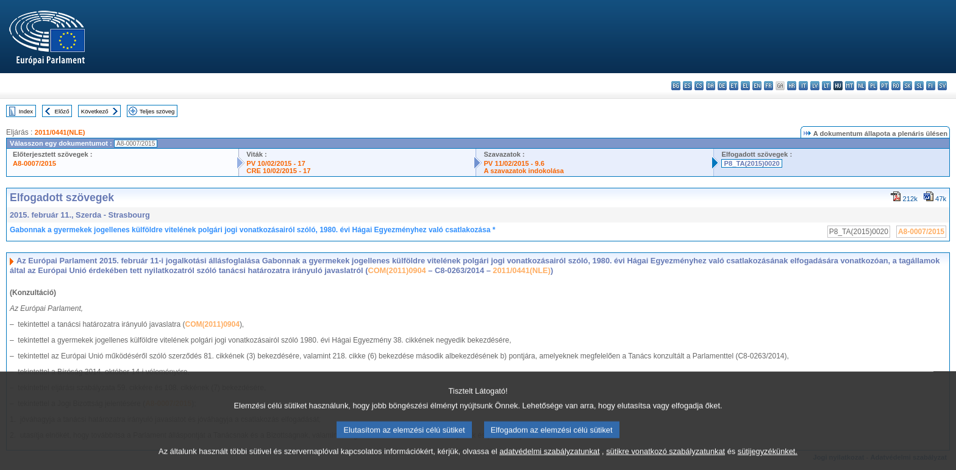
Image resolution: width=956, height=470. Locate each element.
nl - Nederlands (861, 85)
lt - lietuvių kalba (826, 85)
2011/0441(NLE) (60, 132)
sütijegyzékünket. (767, 461)
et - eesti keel (733, 85)
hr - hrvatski (791, 85)
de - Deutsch (722, 85)
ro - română (896, 85)
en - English (757, 85)
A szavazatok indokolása (523, 170)
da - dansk (710, 85)
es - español (687, 85)
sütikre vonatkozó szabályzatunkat (665, 461)
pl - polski (872, 85)
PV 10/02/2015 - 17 (275, 163)
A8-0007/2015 (34, 163)
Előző (62, 111)
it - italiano (803, 85)
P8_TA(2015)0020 (751, 163)
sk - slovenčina (907, 85)
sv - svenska (942, 85)
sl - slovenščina (919, 85)
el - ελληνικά (745, 85)
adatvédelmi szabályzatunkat (549, 461)
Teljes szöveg (157, 111)
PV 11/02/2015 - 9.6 (513, 163)
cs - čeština (699, 85)
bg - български (675, 85)
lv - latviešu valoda (814, 85)
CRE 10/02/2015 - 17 (278, 170)
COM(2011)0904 (397, 270)
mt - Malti (849, 85)
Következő (95, 111)
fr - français (768, 85)
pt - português (884, 85)
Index (26, 111)
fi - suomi (930, 85)
